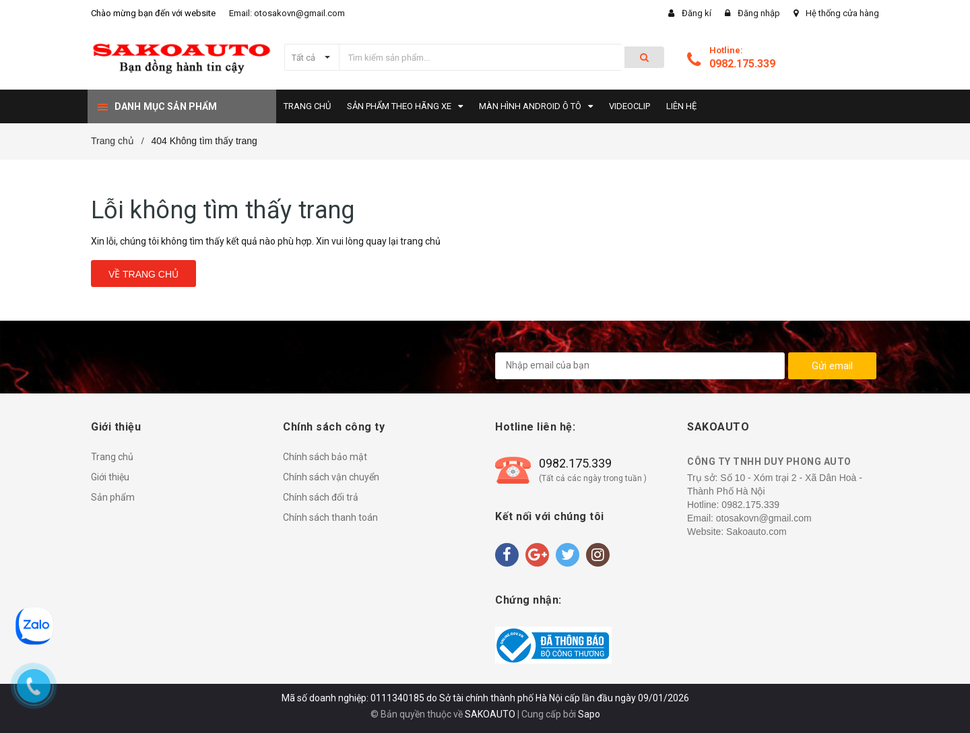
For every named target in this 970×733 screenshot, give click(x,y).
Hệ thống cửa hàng (842, 13)
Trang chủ (112, 456)
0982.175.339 (742, 63)
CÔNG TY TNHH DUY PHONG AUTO (769, 461)
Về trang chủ (143, 274)
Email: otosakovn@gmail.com (287, 13)
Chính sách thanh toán (330, 517)
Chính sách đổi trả (320, 497)
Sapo (589, 714)
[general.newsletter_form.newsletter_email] (640, 365)
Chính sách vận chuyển (331, 477)
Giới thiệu (110, 477)
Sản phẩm (113, 497)
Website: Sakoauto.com (737, 531)
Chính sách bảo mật (325, 456)
